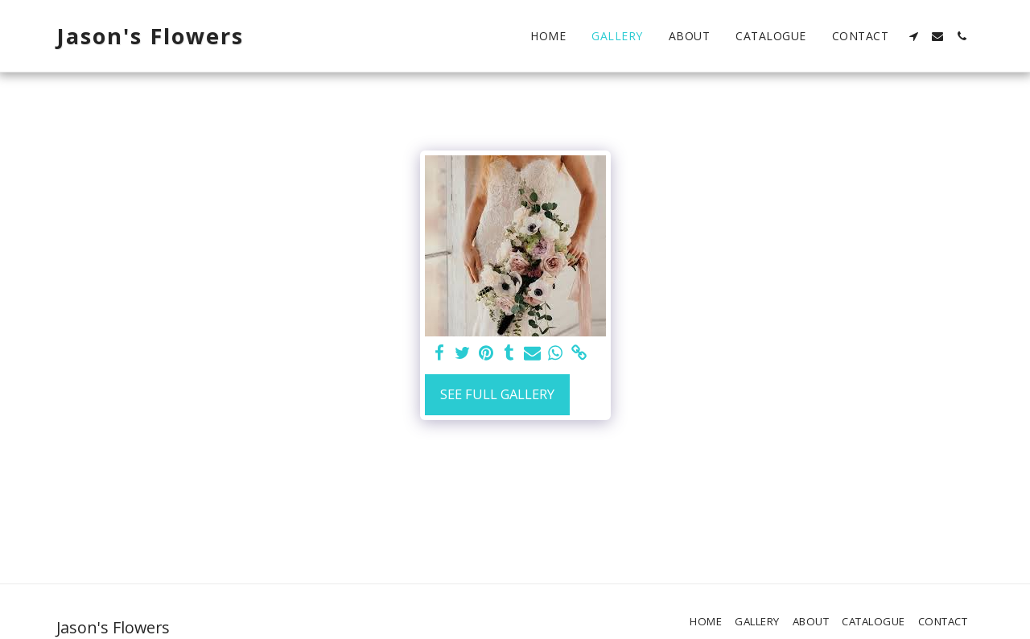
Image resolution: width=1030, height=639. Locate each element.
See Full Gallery (497, 394)
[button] (913, 36)
